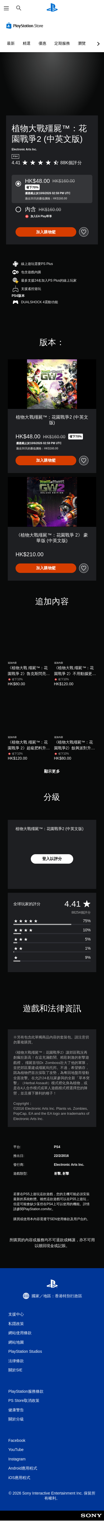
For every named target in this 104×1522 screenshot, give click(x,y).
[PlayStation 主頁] (52, 8)
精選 (27, 43)
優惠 (42, 43)
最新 (11, 43)
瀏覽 (82, 43)
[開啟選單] (6, 8)
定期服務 (62, 43)
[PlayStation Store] (25, 25)
